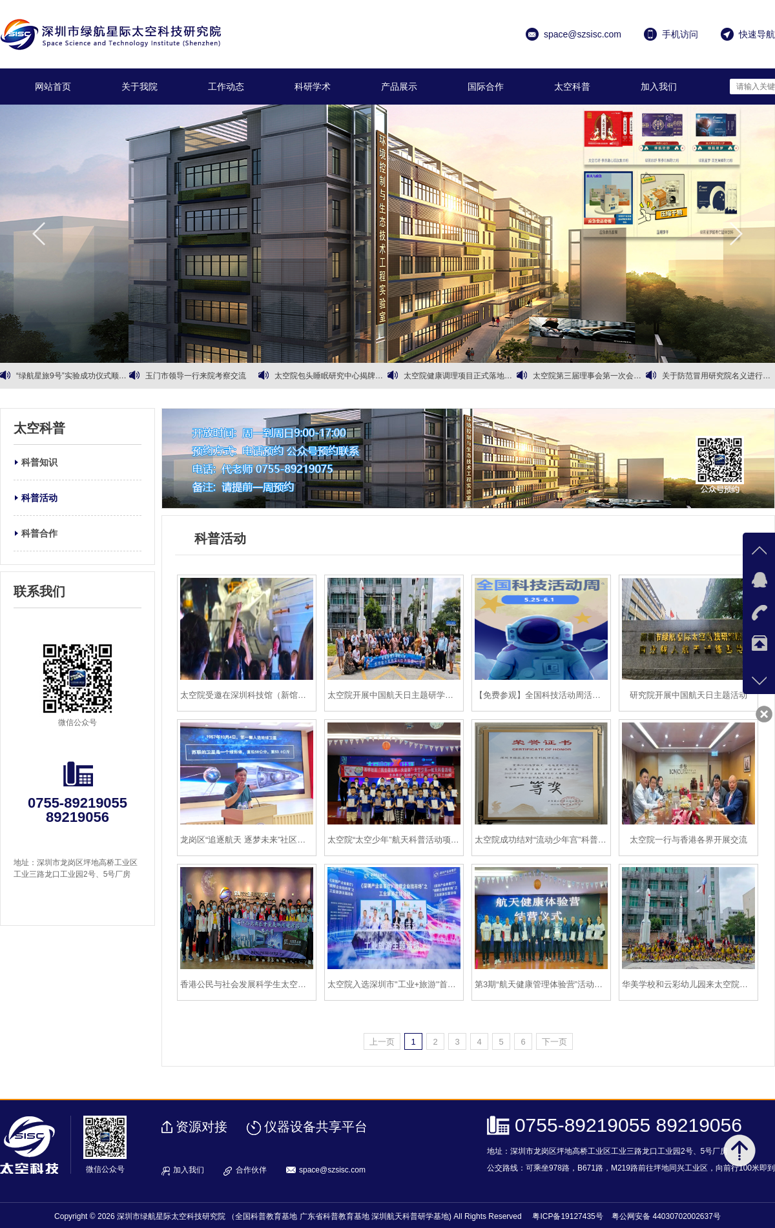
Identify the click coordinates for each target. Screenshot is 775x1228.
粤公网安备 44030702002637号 (666, 1216)
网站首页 (53, 86)
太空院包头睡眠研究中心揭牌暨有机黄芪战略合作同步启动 (331, 375)
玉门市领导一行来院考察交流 (195, 375)
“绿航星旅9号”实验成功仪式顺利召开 (72, 375)
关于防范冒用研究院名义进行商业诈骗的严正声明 (718, 375)
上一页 (382, 1042)
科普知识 (39, 462)
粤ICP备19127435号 (567, 1216)
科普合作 (39, 533)
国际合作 (486, 86)
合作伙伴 (251, 1169)
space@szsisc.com (332, 1169)
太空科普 (572, 86)
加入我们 (659, 86)
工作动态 (226, 86)
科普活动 (39, 498)
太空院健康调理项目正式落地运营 (460, 375)
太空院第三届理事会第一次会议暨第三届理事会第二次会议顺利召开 (589, 375)
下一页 (554, 1042)
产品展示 (399, 86)
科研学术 (312, 86)
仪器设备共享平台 (315, 1127)
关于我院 (139, 86)
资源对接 (201, 1127)
